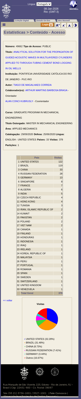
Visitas (58, 157)
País (36, 157)
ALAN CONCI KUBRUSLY (19, 101)
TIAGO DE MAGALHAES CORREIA (32, 85)
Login (47, 24)
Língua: (32, 4)
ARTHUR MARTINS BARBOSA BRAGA (46, 90)
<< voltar (7, 300)
